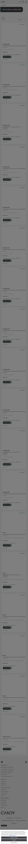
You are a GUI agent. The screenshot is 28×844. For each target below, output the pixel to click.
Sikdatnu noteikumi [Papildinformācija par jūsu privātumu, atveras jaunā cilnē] (12, 835)
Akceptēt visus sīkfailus (14, 837)
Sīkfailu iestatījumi (14, 842)
